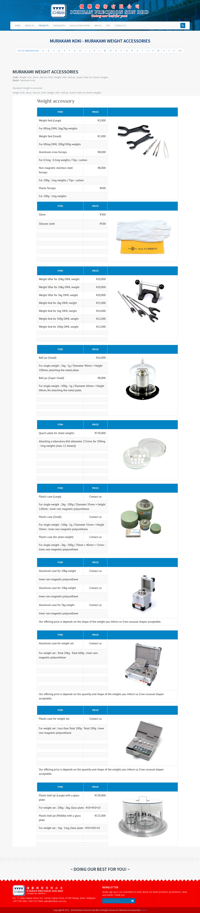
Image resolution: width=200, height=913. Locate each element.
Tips (108, 25)
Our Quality (59, 25)
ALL (180, 50)
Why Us (98, 25)
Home (17, 25)
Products (44, 25)
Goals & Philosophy (80, 25)
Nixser (144, 910)
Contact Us (120, 25)
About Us (29, 25)
